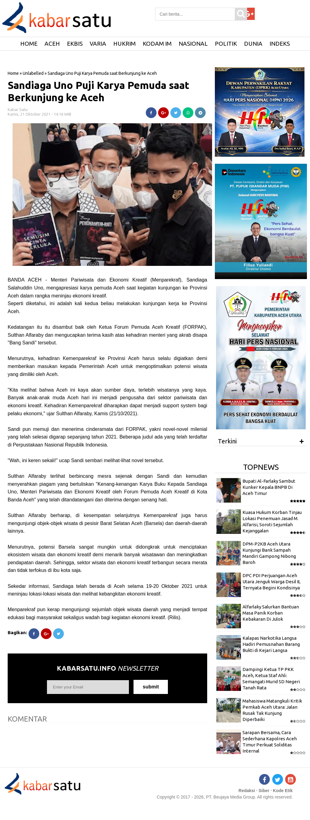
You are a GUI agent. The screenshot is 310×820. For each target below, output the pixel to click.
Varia (98, 43)
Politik (226, 43)
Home (13, 73)
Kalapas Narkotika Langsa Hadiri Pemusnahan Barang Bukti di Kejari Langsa (271, 644)
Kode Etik (283, 790)
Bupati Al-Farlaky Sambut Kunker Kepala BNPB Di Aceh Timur (268, 487)
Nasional (193, 43)
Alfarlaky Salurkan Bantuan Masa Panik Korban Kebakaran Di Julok (270, 613)
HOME (28, 43)
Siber (263, 790)
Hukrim (124, 43)
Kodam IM (157, 43)
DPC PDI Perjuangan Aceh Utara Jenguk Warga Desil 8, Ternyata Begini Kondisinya (271, 582)
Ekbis (75, 43)
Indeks (279, 43)
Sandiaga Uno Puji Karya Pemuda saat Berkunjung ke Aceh (98, 91)
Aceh (52, 43)
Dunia (253, 43)
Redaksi (246, 790)
